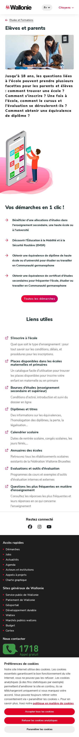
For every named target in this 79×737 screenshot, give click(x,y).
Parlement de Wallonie (20, 600)
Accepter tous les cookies (39, 711)
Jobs (8, 554)
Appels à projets (16, 575)
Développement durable (21, 610)
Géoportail (12, 605)
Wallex (10, 615)
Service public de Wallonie (22, 595)
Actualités (12, 560)
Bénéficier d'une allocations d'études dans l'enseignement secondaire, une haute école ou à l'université (42, 225)
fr (45, 8)
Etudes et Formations (21, 20)
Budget (10, 625)
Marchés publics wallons (21, 620)
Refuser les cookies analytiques (39, 720)
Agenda (10, 565)
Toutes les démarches (39, 299)
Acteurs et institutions (20, 570)
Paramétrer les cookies (39, 729)
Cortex (10, 631)
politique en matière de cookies (53, 703)
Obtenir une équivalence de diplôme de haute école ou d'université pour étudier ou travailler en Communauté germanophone (42, 260)
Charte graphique (16, 580)
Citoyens (65, 8)
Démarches (13, 549)
